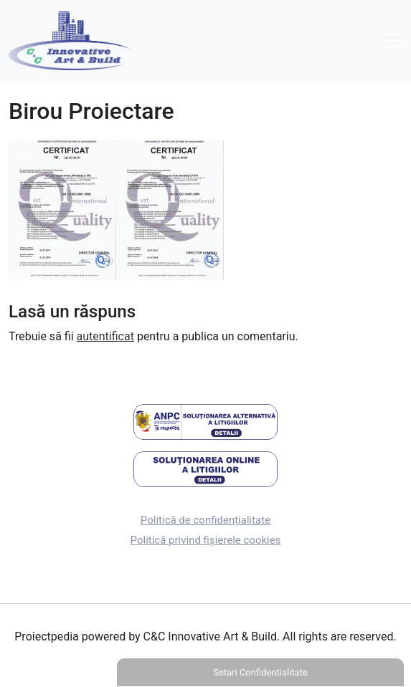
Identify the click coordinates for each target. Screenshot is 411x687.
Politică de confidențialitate (205, 520)
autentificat (105, 336)
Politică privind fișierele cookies (206, 540)
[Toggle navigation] (391, 41)
